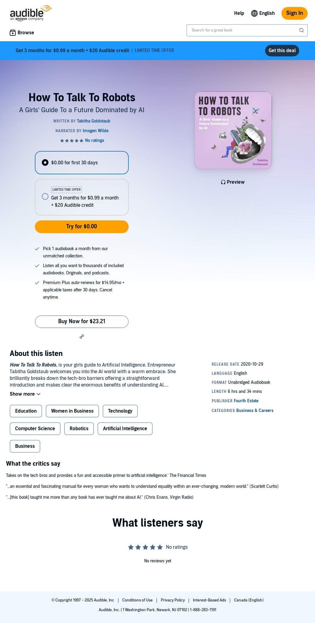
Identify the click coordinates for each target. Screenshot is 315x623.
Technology (120, 411)
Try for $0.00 (81, 226)
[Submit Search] (302, 30)
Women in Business (72, 411)
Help (239, 13)
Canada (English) (249, 600)
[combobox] (247, 30)
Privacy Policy (173, 600)
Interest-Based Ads (210, 600)
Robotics (79, 429)
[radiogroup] (81, 183)
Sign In (294, 13)
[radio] (81, 162)
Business (25, 446)
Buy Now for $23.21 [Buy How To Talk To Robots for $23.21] (81, 321)
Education (26, 411)
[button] (81, 336)
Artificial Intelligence (125, 429)
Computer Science (35, 429)
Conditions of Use (138, 600)
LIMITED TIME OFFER (95, 50)
